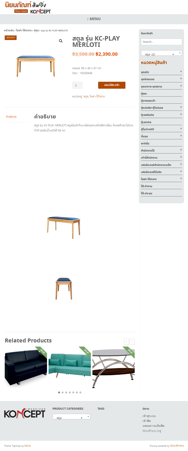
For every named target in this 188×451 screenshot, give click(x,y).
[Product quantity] (77, 85)
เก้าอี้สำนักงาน (149, 158)
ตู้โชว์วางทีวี (147, 129)
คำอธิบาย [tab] (11, 117)
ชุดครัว (145, 72)
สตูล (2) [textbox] (158, 54)
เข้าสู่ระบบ (149, 416)
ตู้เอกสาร (146, 122)
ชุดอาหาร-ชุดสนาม (151, 87)
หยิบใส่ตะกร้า (111, 85)
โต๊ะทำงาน (146, 186)
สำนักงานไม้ (148, 151)
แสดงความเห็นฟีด (153, 426)
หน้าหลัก (9, 30)
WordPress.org (152, 431)
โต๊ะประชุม (146, 193)
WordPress (177, 446)
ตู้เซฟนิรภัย (147, 115)
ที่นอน (144, 136)
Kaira (27, 446)
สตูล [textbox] (68, 417)
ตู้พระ (144, 94)
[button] (60, 41)
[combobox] (161, 53)
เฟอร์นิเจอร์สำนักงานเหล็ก (156, 165)
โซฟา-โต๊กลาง (24, 30)
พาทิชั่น (145, 143)
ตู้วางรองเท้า (148, 101)
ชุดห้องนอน (147, 79)
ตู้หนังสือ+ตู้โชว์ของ (152, 108)
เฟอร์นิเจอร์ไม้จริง (151, 172)
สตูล (36, 30)
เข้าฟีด (147, 421)
